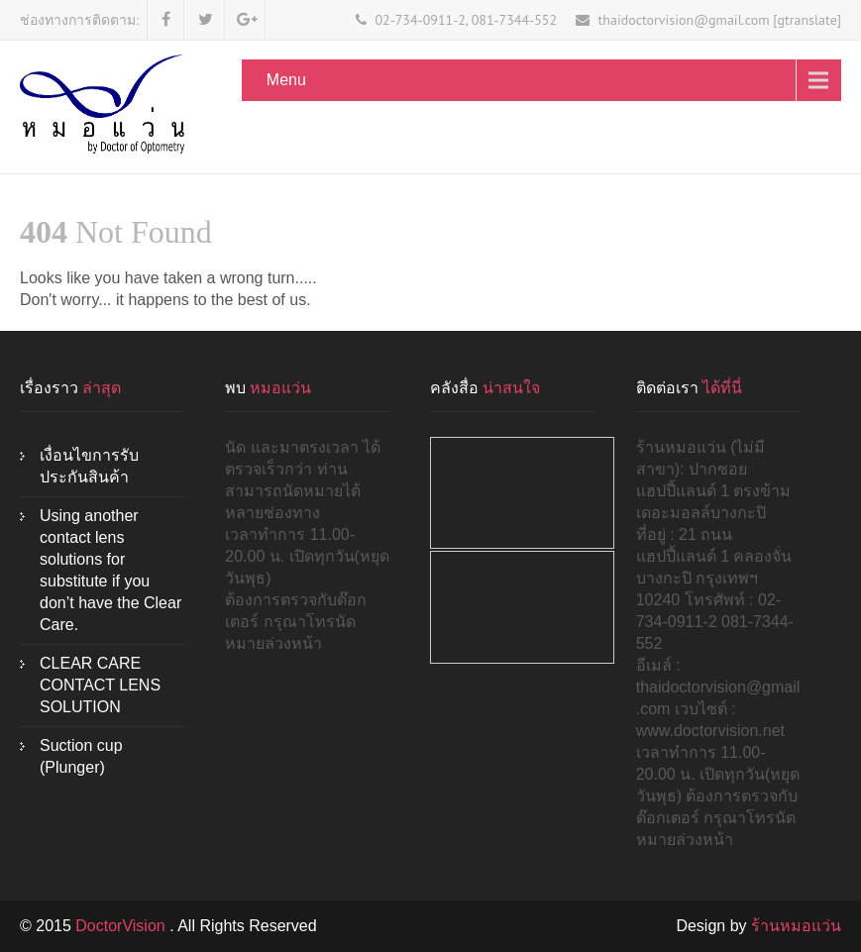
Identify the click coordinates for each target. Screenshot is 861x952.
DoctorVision (122, 925)
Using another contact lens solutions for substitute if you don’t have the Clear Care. (110, 570)
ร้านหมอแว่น (796, 925)
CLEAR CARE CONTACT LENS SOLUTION (100, 685)
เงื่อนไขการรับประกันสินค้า (89, 466)
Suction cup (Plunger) (81, 756)
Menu (286, 79)
